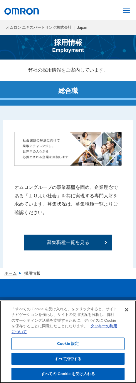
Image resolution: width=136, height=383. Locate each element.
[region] (68, 341)
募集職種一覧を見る (68, 242)
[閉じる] (126, 309)
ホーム (10, 273)
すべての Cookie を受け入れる (68, 374)
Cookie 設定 (68, 343)
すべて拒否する (68, 359)
